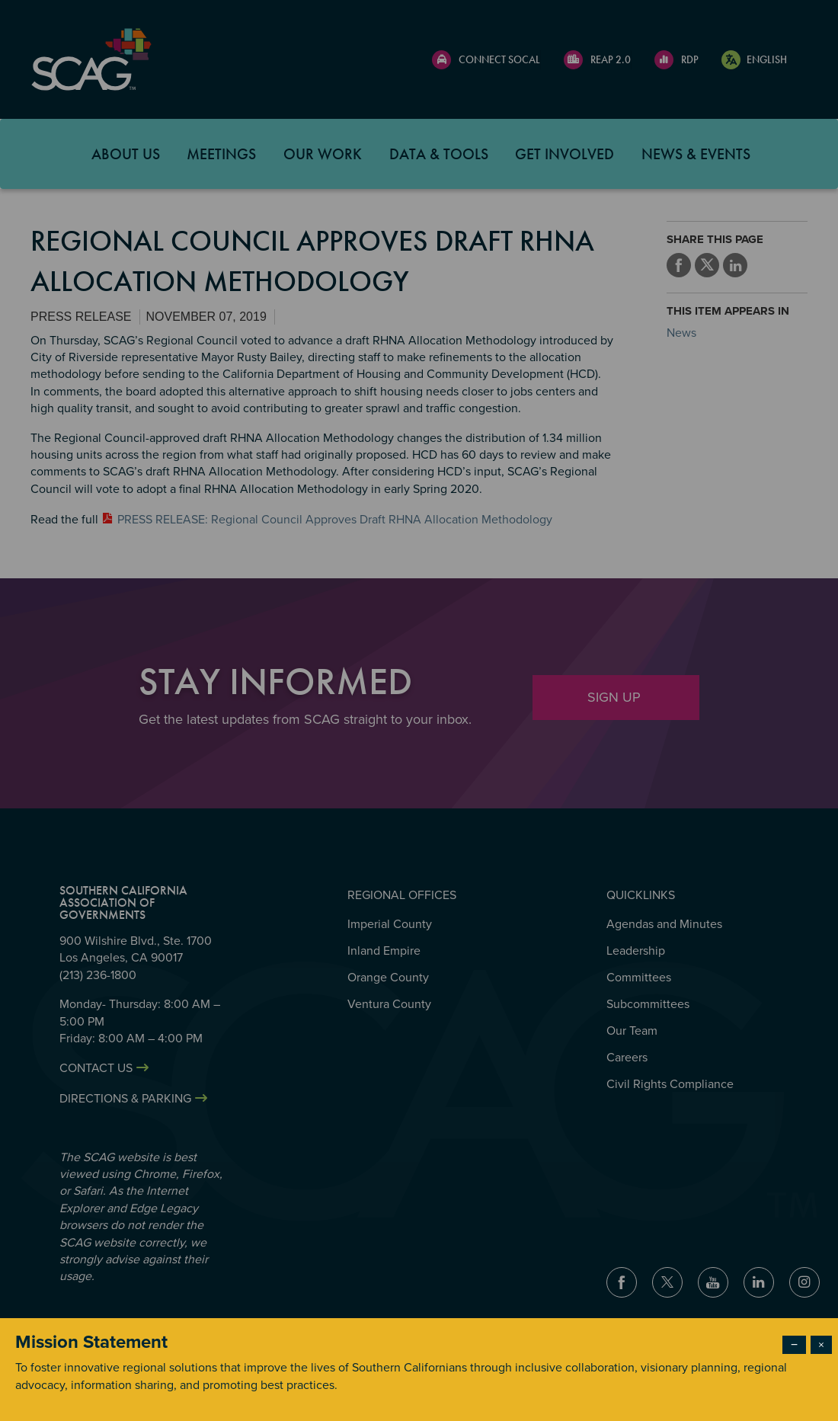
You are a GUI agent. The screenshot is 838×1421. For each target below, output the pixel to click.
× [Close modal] (821, 1344)
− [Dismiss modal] (794, 1344)
